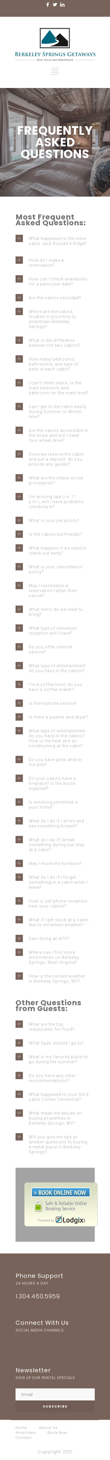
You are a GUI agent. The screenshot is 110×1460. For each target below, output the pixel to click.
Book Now (57, 1432)
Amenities (26, 1432)
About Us (48, 1427)
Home (21, 1427)
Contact (24, 1437)
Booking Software (55, 1233)
